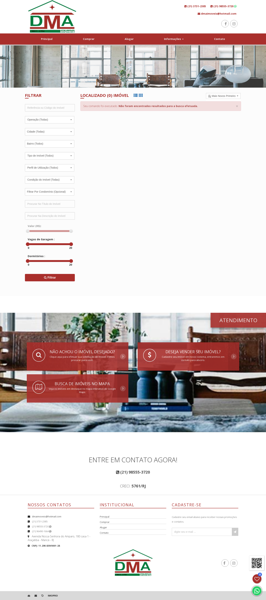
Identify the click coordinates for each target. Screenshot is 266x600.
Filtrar (50, 277)
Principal (46, 39)
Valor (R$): (34, 226)
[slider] (28, 231)
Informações (174, 39)
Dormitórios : (36, 256)
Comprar (88, 39)
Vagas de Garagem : (41, 239)
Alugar (129, 39)
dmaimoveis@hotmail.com (46, 516)
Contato (219, 39)
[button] (49, 119)
